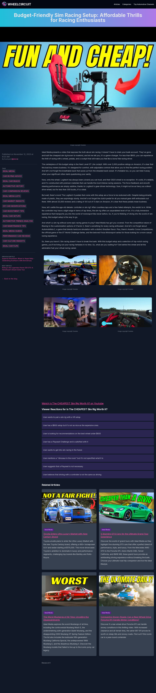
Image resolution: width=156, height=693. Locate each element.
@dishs (15, 159)
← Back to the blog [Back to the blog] (9, 279)
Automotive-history (13, 186)
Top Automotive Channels (144, 4)
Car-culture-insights (14, 241)
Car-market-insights (13, 201)
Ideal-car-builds (11, 181)
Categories (126, 4)
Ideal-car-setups (11, 216)
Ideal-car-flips (10, 246)
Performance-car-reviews (16, 236)
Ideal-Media (9, 171)
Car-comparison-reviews (16, 191)
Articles (117, 4)
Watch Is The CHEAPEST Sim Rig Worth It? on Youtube (73, 403)
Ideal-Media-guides (12, 231)
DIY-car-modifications (14, 206)
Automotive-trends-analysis (18, 221)
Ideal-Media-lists (11, 196)
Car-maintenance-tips (14, 226)
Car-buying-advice (12, 176)
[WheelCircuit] (16, 4)
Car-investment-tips (13, 211)
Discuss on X (46, 663)
